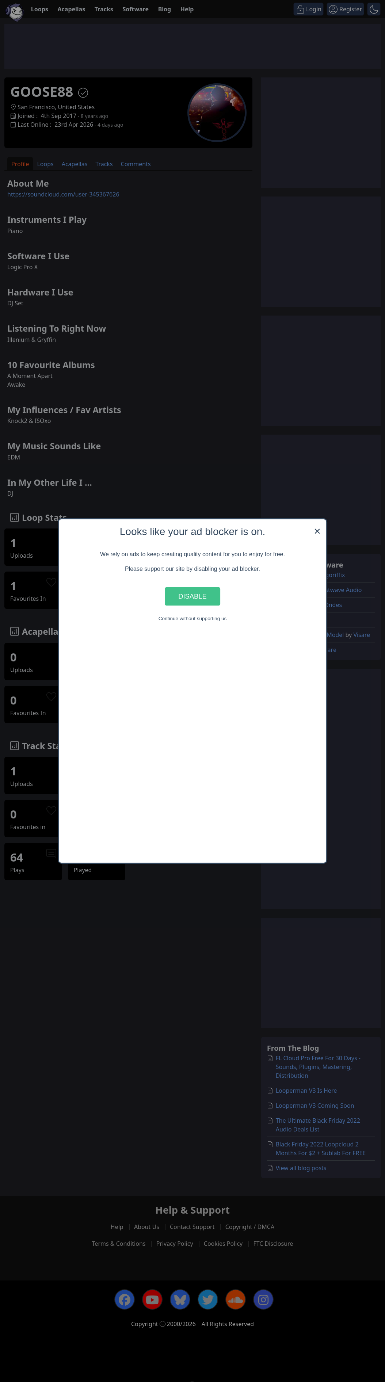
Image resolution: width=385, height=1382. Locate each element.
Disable (192, 596)
